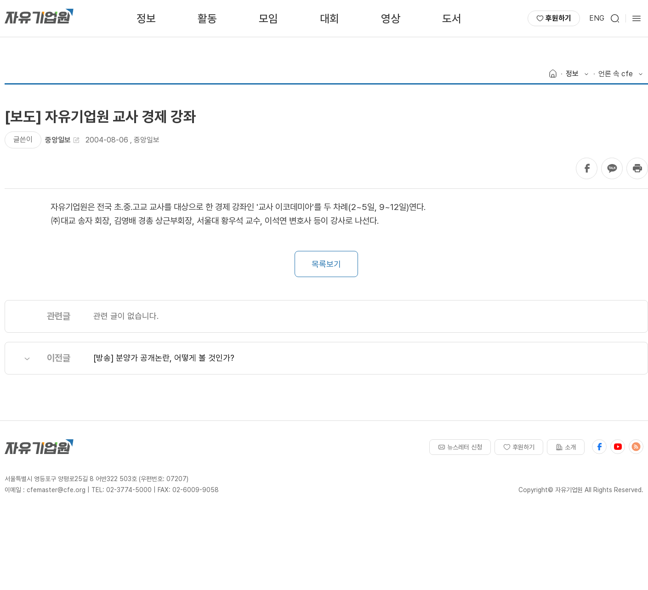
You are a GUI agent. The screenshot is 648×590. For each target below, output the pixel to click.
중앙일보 (146, 140)
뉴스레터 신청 (460, 447)
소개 (566, 447)
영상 (390, 18)
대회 (329, 18)
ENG (596, 18)
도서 (451, 18)
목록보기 (326, 264)
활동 (207, 18)
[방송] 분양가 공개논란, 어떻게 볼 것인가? (163, 358)
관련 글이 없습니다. (126, 316)
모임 (268, 18)
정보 (146, 18)
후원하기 (553, 18)
